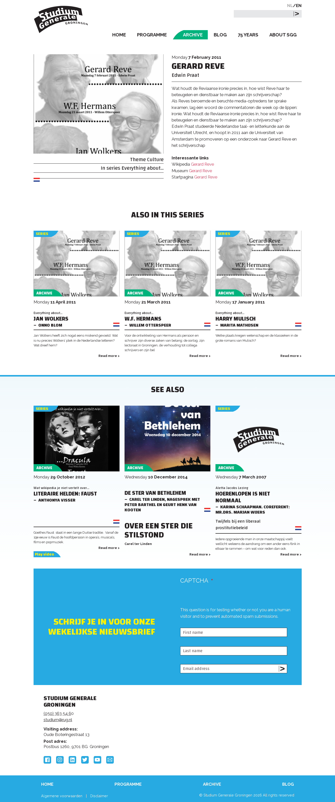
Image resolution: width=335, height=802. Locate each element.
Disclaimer (99, 796)
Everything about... (143, 168)
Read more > (109, 356)
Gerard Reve (202, 164)
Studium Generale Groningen (61, 19)
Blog (220, 34)
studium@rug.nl (58, 719)
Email (110, 760)
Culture (155, 159)
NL (290, 5)
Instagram (60, 760)
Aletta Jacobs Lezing (231, 487)
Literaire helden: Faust (65, 494)
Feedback (169, 717)
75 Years (248, 34)
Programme (152, 34)
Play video (44, 554)
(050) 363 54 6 (57, 713)
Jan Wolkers (51, 319)
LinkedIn (72, 760)
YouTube (97, 760)
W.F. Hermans (143, 319)
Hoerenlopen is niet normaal (242, 497)
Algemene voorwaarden (61, 796)
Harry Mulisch (235, 319)
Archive (193, 34)
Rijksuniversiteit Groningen (243, 715)
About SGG (283, 34)
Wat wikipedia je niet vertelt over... (61, 487)
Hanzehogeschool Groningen (243, 732)
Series (42, 234)
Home (119, 34)
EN (299, 5)
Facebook (47, 760)
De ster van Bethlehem (155, 493)
